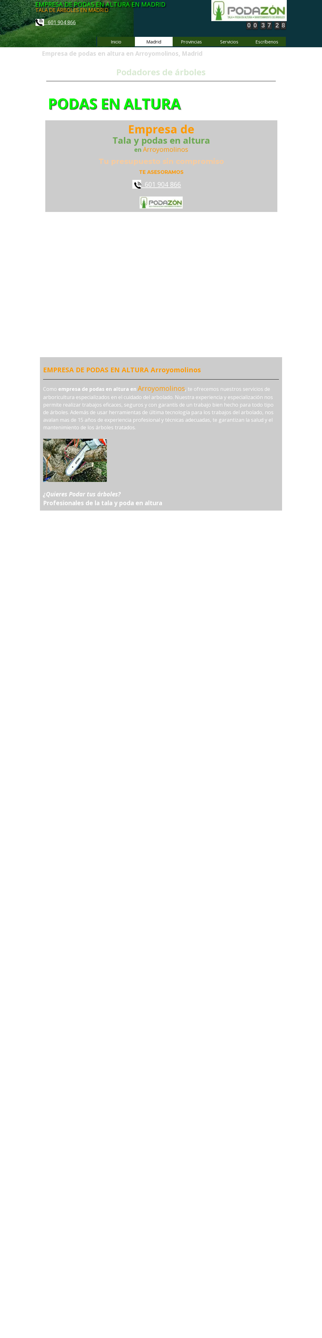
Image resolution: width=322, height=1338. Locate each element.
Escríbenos (266, 41)
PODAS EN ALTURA (121, 103)
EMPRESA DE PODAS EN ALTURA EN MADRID (100, 4)
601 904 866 (56, 22)
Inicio (116, 41)
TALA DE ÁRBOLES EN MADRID (71, 10)
